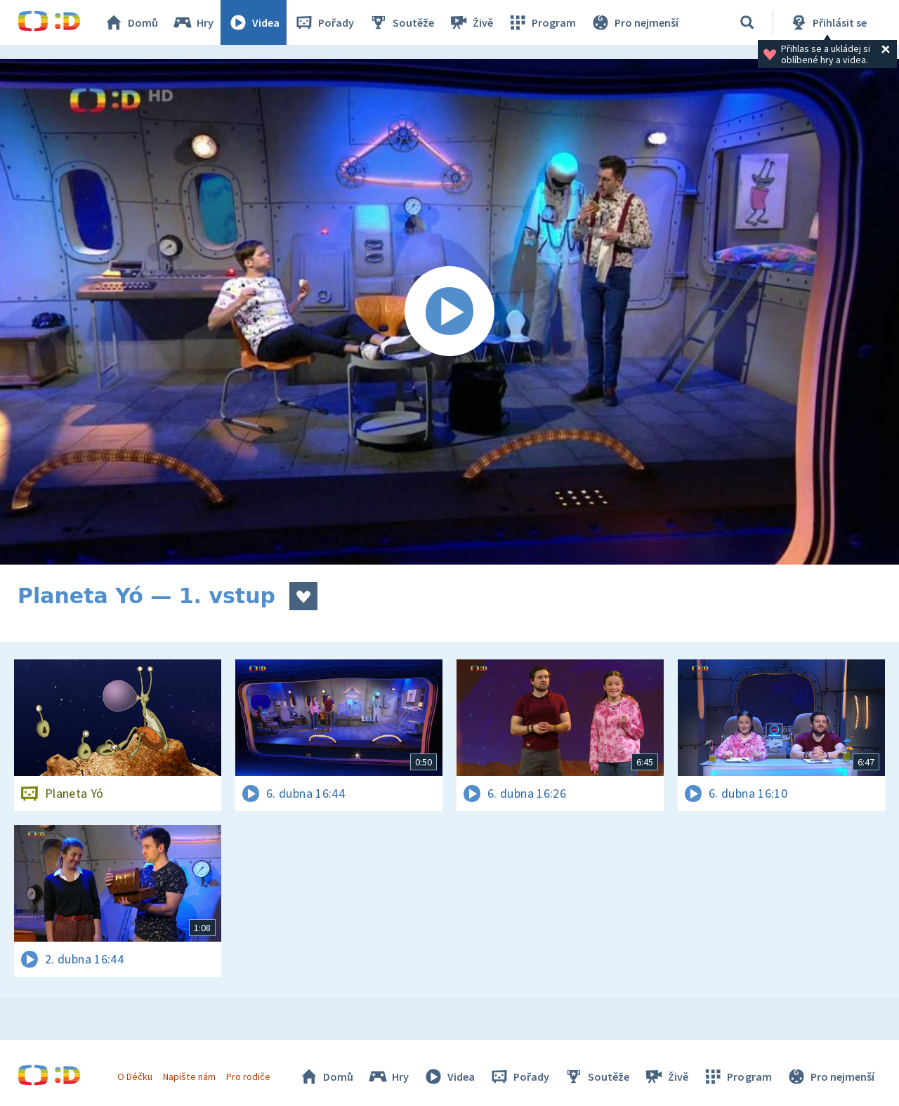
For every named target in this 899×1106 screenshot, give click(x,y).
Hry (193, 22)
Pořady (324, 22)
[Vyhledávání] (747, 22)
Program (541, 22)
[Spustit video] (449, 312)
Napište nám (189, 1076)
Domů (130, 22)
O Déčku (134, 1076)
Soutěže (401, 22)
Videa (254, 22)
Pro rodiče (248, 1076)
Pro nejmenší (634, 22)
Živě (470, 22)
